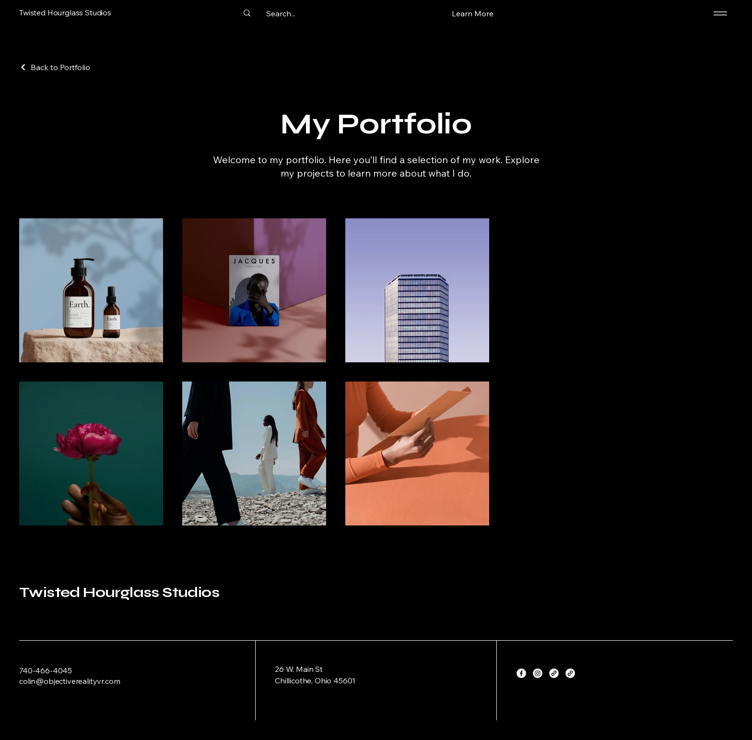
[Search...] (280, 13)
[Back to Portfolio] (54, 67)
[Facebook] (521, 673)
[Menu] (718, 13)
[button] (472, 13)
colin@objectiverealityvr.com (69, 681)
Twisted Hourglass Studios (119, 592)
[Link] (554, 673)
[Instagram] (537, 673)
